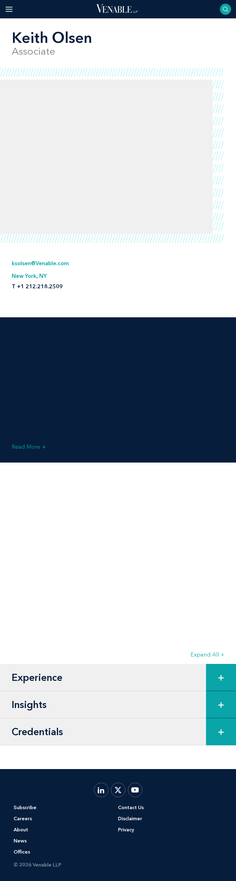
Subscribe (25, 807)
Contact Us (131, 807)
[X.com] (118, 790)
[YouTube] (135, 790)
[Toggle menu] (9, 9)
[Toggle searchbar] (225, 9)
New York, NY (29, 276)
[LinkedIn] (101, 790)
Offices (22, 852)
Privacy (126, 830)
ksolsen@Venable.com (40, 263)
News (20, 841)
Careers (23, 818)
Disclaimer (130, 818)
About (21, 830)
